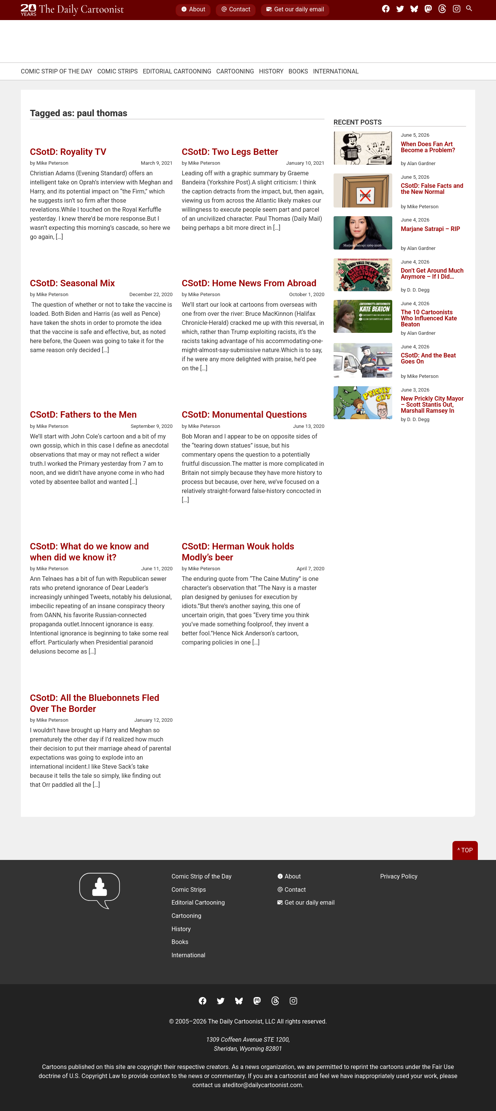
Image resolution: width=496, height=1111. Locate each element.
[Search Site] (470, 10)
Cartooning (235, 71)
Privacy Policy (399, 876)
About (193, 10)
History (271, 71)
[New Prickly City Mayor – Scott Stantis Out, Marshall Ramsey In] (363, 404)
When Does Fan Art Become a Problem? (428, 147)
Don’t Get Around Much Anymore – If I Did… (432, 274)
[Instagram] (456, 10)
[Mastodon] (428, 10)
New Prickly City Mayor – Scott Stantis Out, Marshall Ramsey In (432, 405)
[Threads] (442, 10)
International (336, 71)
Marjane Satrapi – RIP (430, 229)
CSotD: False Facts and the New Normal (432, 189)
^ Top (465, 850)
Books (298, 71)
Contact (235, 10)
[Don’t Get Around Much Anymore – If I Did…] (363, 276)
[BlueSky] (414, 10)
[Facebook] (385, 10)
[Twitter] (400, 10)
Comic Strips (117, 71)
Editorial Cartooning (177, 71)
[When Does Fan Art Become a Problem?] (363, 149)
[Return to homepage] (102, 922)
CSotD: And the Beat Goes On (428, 359)
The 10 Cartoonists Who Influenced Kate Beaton (429, 318)
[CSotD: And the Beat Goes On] (363, 361)
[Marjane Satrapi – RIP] (363, 234)
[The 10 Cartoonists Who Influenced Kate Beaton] (363, 317)
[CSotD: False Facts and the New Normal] (363, 192)
